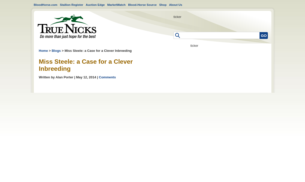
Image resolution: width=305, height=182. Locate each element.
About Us (175, 4)
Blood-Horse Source (142, 4)
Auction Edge (95, 4)
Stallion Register (71, 4)
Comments (107, 77)
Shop (163, 4)
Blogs (56, 51)
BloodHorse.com (46, 4)
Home (67, 27)
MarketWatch (116, 4)
